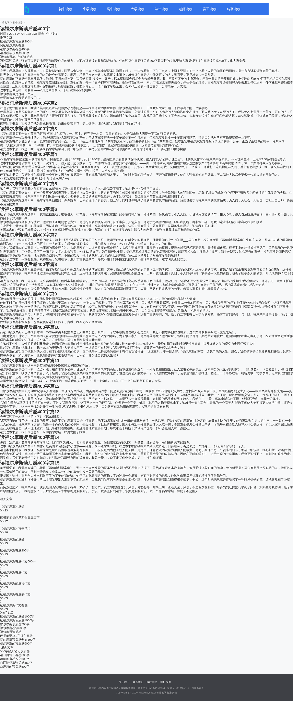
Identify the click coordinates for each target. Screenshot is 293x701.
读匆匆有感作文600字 (15, 659)
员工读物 (209, 9)
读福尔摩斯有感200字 (15, 550)
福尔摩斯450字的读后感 (16, 57)
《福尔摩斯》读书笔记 (15, 528)
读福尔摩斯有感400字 (15, 49)
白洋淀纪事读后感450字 (16, 662)
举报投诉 (165, 682)
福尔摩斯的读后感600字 (16, 643)
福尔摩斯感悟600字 (13, 628)
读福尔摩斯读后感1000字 (17, 620)
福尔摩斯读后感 (10, 632)
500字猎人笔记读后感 (15, 651)
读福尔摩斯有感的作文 (15, 594)
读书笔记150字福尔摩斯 (16, 635)
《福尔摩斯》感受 (12, 506)
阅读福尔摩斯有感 (12, 45)
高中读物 (113, 9)
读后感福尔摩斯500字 (15, 53)
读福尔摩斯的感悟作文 (15, 583)
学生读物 (161, 9)
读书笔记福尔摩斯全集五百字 (20, 517)
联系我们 (138, 682)
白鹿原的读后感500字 (15, 666)
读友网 (5, 22)
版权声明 (151, 682)
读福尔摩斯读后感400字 (16, 41)
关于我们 (124, 682)
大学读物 (137, 9)
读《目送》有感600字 (15, 655)
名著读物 (234, 9)
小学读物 (89, 9)
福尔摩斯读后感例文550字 (18, 639)
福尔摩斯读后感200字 (15, 624)
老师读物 (185, 9)
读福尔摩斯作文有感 (13, 605)
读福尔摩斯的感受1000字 (17, 616)
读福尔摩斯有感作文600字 (18, 561)
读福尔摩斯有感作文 (13, 572)
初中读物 (65, 9)
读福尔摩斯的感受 (12, 539)
